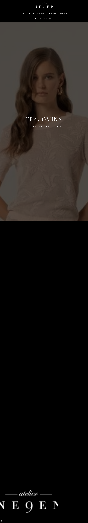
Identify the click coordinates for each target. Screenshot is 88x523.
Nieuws (38, 19)
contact (48, 19)
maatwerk (52, 14)
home (21, 14)
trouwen (64, 14)
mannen (30, 14)
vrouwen (41, 14)
